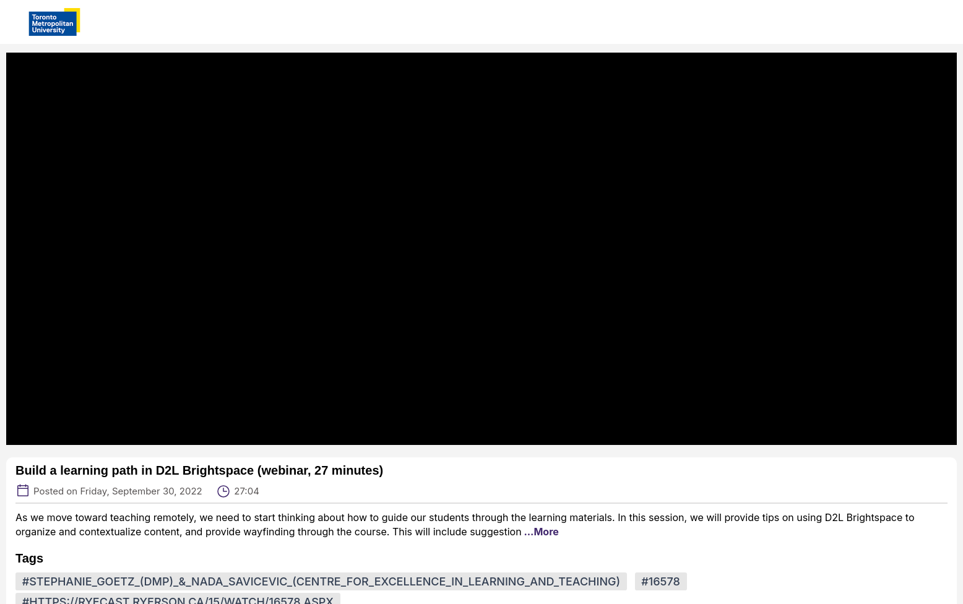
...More (540, 531)
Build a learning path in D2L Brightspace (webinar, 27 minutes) (199, 470)
